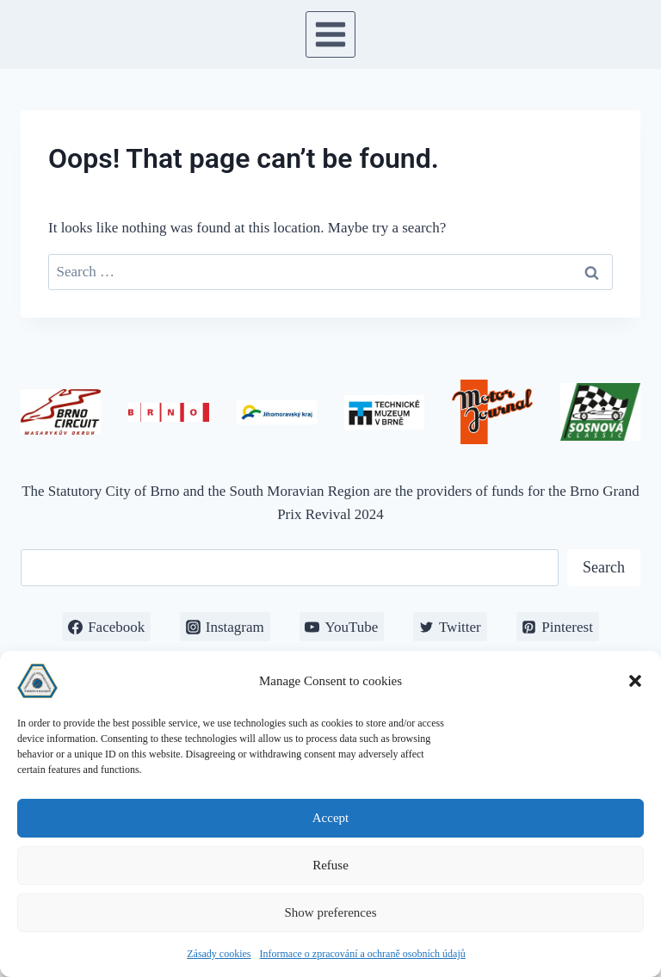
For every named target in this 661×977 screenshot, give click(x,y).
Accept (330, 818)
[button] (635, 680)
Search (604, 567)
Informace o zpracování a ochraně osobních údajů (363, 954)
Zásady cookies (218, 954)
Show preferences (330, 912)
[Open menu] (331, 34)
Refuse (330, 865)
